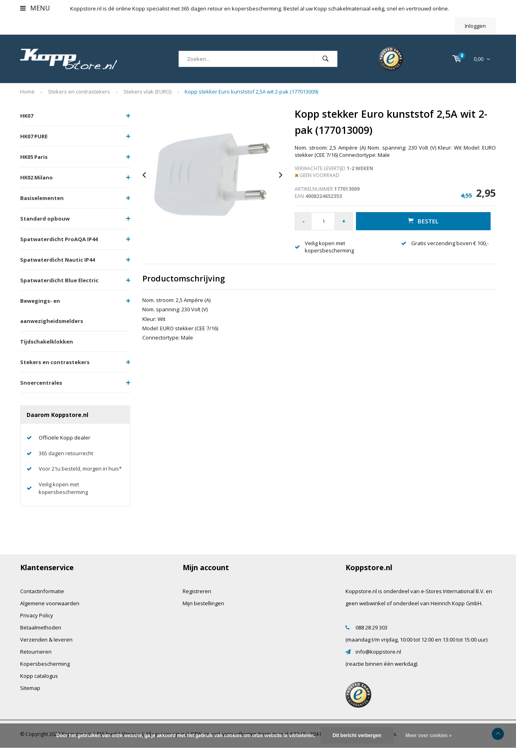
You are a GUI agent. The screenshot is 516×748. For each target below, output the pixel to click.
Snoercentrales (41, 382)
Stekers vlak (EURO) (147, 91)
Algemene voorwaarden (49, 603)
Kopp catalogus (39, 675)
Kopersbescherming (45, 663)
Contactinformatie (42, 591)
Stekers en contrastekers (79, 91)
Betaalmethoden (40, 627)
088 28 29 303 (371, 627)
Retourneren (36, 651)
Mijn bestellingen (203, 603)
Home (27, 91)
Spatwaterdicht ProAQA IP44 (59, 239)
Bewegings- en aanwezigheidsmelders (51, 311)
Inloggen (475, 25)
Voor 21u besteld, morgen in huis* (80, 468)
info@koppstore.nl (378, 651)
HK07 (26, 115)
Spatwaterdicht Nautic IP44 (57, 259)
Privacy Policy (36, 615)
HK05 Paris (34, 156)
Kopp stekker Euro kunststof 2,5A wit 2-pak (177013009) (251, 91)
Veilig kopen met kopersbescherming (63, 488)
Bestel (423, 221)
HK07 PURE (34, 136)
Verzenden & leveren (46, 639)
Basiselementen (42, 198)
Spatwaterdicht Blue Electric (59, 280)
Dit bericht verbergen (357, 735)
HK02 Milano (36, 177)
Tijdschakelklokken (46, 341)
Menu (35, 8)
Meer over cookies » (429, 735)
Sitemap (30, 688)
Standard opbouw (45, 218)
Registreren (197, 591)
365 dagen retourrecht (66, 453)
